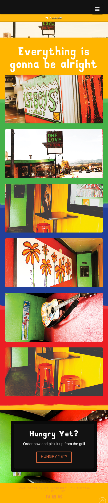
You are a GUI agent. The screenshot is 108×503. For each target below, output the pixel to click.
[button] (97, 9)
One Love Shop (54, 491)
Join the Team (80, 488)
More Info (59, 488)
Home (21, 488)
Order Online (38, 488)
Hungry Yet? (54, 456)
